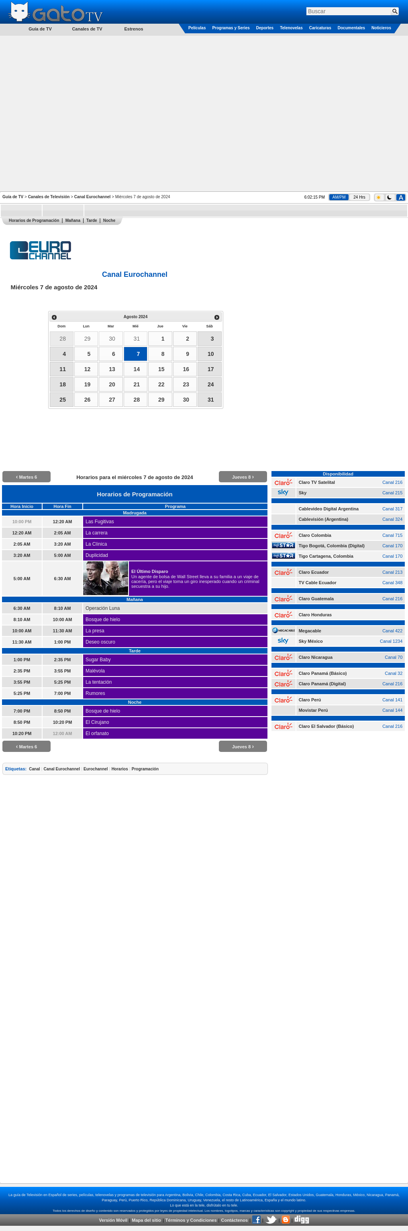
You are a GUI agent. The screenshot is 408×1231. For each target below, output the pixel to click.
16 (186, 369)
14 (137, 369)
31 (137, 338)
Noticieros (381, 28)
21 (137, 384)
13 (112, 369)
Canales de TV (87, 28)
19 (87, 384)
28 (62, 338)
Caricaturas (320, 28)
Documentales (351, 28)
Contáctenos (234, 1220)
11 (62, 369)
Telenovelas (291, 28)
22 (161, 384)
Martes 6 (26, 477)
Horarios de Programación (34, 220)
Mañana (72, 220)
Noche (109, 220)
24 (211, 384)
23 (186, 384)
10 (211, 354)
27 (112, 399)
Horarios (120, 769)
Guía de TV (12, 197)
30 (112, 338)
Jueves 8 (243, 477)
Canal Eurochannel (92, 197)
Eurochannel (96, 769)
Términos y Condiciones (191, 1220)
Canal (34, 769)
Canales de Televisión (49, 197)
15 (161, 369)
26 (87, 399)
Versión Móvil (113, 1220)
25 (62, 399)
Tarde (91, 220)
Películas (197, 28)
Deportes (264, 28)
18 (62, 384)
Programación (145, 769)
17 (211, 369)
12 (87, 369)
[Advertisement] (84, 113)
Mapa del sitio (146, 1220)
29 (87, 338)
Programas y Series (230, 28)
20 (112, 384)
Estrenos (133, 28)
